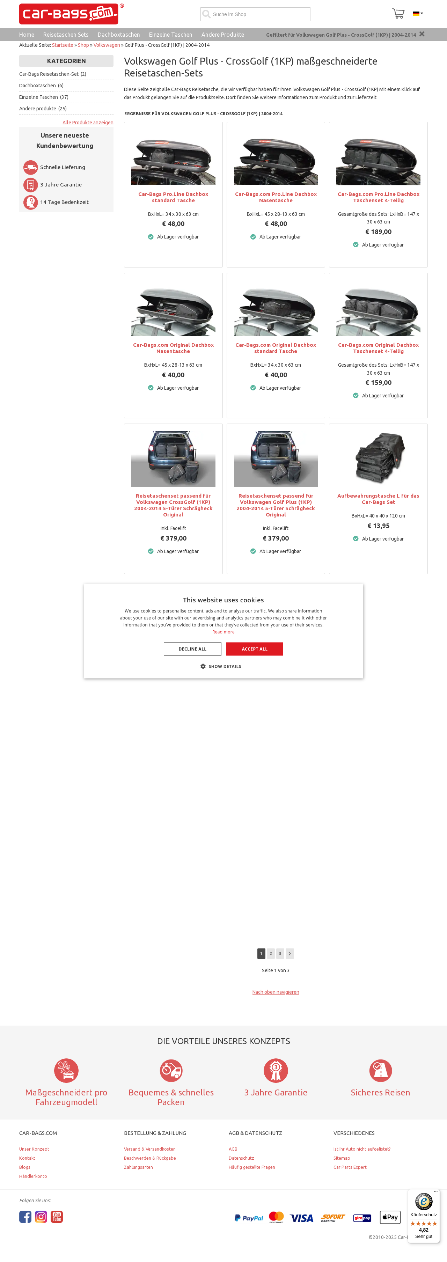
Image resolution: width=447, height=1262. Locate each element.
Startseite (62, 45)
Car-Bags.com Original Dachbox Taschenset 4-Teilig (378, 348)
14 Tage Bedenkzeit (56, 202)
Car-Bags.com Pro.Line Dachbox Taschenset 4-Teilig (378, 197)
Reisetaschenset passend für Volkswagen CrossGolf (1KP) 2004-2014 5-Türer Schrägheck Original (173, 505)
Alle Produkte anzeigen (88, 122)
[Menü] (436, 1193)
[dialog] (223, 631)
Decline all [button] (193, 649)
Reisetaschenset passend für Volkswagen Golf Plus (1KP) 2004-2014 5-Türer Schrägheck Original (275, 505)
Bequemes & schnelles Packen (171, 1097)
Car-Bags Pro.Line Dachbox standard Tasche (173, 197)
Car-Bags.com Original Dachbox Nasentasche (173, 348)
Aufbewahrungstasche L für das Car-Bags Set (378, 499)
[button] (223, 665)
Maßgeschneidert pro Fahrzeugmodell (66, 1097)
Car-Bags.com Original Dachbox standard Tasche (275, 348)
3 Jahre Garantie (52, 185)
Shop (83, 45)
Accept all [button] (255, 649)
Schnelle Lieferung (54, 167)
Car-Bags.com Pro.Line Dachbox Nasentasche (276, 197)
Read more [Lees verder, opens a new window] (223, 631)
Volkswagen (107, 45)
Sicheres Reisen (380, 1092)
